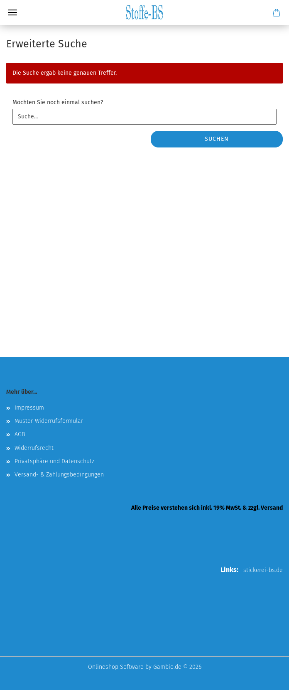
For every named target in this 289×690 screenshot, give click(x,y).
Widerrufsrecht (34, 448)
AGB (20, 434)
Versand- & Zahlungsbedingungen (59, 474)
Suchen (217, 138)
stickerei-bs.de (263, 570)
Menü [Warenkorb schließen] (12, 12)
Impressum (29, 407)
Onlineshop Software (116, 666)
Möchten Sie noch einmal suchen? (57, 102)
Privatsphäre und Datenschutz (54, 461)
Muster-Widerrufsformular (49, 421)
